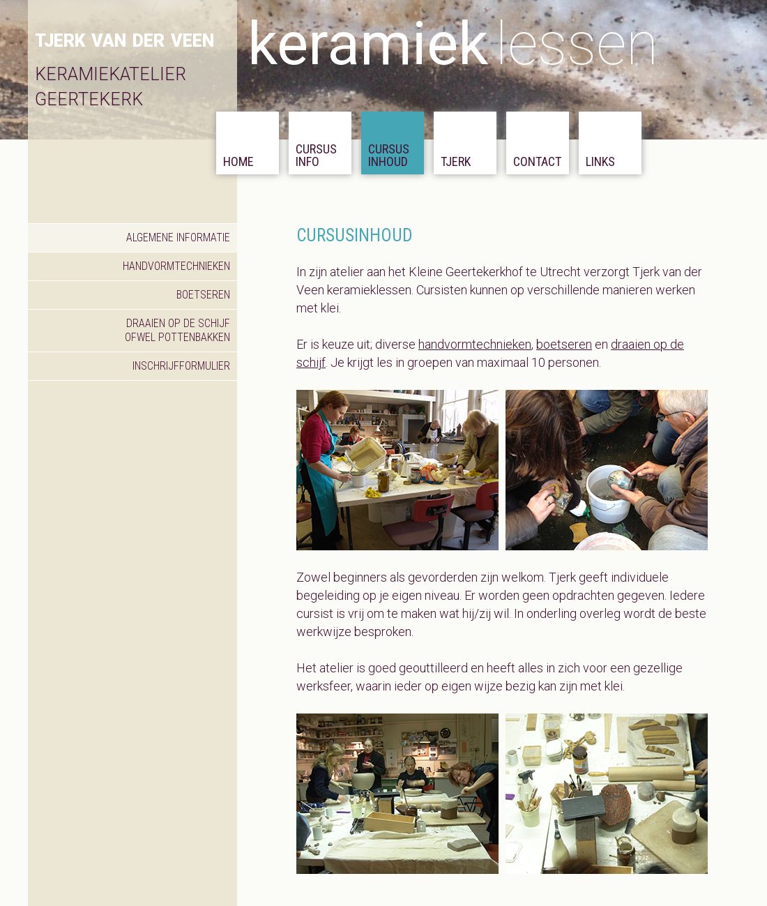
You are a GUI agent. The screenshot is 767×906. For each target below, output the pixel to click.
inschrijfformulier (181, 365)
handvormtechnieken (176, 266)
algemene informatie (178, 237)
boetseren (203, 294)
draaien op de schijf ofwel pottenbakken (177, 330)
